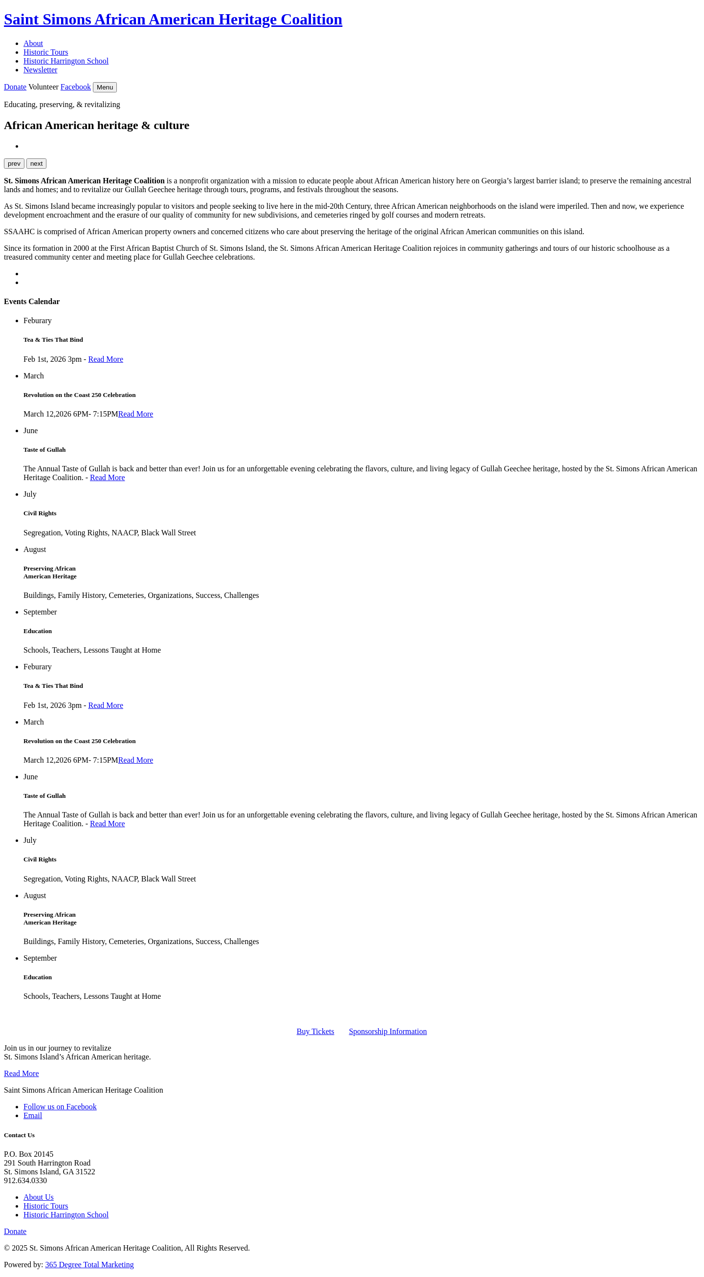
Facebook (76, 87)
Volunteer (43, 87)
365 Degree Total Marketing (89, 1264)
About (33, 43)
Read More (105, 359)
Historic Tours (45, 52)
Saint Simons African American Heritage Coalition (173, 19)
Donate (15, 87)
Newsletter (40, 70)
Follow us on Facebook (60, 1106)
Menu (105, 87)
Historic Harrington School (66, 61)
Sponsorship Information (388, 1031)
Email (32, 1115)
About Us (38, 1197)
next (36, 163)
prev (14, 163)
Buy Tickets (315, 1031)
